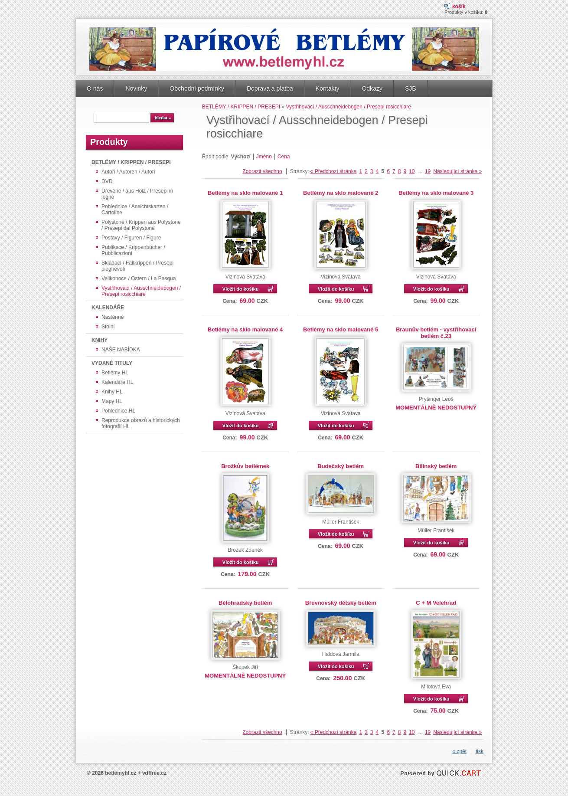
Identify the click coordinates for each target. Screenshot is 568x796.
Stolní (108, 327)
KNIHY (99, 340)
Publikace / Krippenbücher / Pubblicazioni (133, 250)
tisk (479, 751)
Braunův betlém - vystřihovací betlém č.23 (436, 332)
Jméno (264, 157)
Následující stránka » (457, 171)
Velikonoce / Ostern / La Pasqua (138, 278)
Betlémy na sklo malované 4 (245, 329)
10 (412, 171)
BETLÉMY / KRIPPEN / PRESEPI (130, 162)
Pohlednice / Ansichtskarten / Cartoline (134, 209)
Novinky (136, 88)
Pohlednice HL (118, 411)
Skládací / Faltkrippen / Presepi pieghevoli (137, 266)
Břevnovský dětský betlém (340, 602)
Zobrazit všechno (262, 171)
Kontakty (327, 88)
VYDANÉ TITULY (111, 363)
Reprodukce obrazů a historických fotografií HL (140, 423)
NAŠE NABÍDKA (120, 350)
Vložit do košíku (240, 289)
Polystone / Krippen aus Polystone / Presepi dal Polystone (141, 225)
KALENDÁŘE (107, 308)
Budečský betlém (340, 466)
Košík (459, 6)
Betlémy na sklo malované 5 (340, 329)
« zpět (459, 751)
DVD (106, 181)
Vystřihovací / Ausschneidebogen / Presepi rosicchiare (141, 291)
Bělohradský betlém (245, 602)
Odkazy (372, 88)
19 (428, 171)
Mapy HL (111, 401)
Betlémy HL (114, 373)
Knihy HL (112, 392)
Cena (283, 157)
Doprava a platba (270, 88)
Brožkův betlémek (245, 466)
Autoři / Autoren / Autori (128, 172)
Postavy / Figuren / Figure (131, 238)
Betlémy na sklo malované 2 (340, 193)
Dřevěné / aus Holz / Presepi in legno (137, 194)
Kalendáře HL (117, 382)
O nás (95, 88)
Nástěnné (112, 317)
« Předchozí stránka (333, 171)
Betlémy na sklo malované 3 (435, 193)
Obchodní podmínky (197, 88)
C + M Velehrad (436, 602)
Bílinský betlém (436, 466)
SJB (410, 88)
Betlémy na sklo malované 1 (245, 193)
